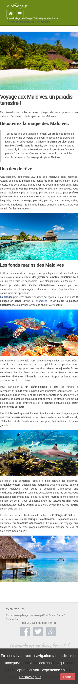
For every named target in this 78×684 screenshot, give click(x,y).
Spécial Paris (13, 619)
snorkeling (41, 301)
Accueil (10, 18)
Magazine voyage (32, 615)
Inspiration (53, 18)
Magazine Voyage (23, 18)
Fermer (67, 677)
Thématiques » (40, 18)
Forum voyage (14, 615)
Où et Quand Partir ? (53, 615)
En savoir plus (30, 677)
